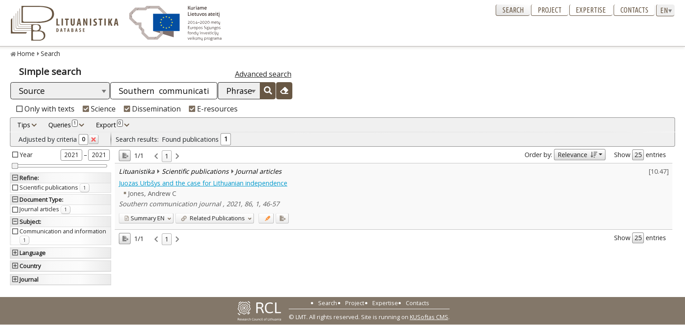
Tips (23, 125)
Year (26, 154)
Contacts (634, 10)
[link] (156, 156)
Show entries (640, 154)
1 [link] (167, 156)
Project (550, 10)
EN (144, 218)
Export (109, 124)
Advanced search (263, 74)
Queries (63, 124)
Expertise (591, 10)
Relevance (577, 154)
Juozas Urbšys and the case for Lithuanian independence (203, 183)
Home (26, 53)
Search (513, 10)
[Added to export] (282, 218)
